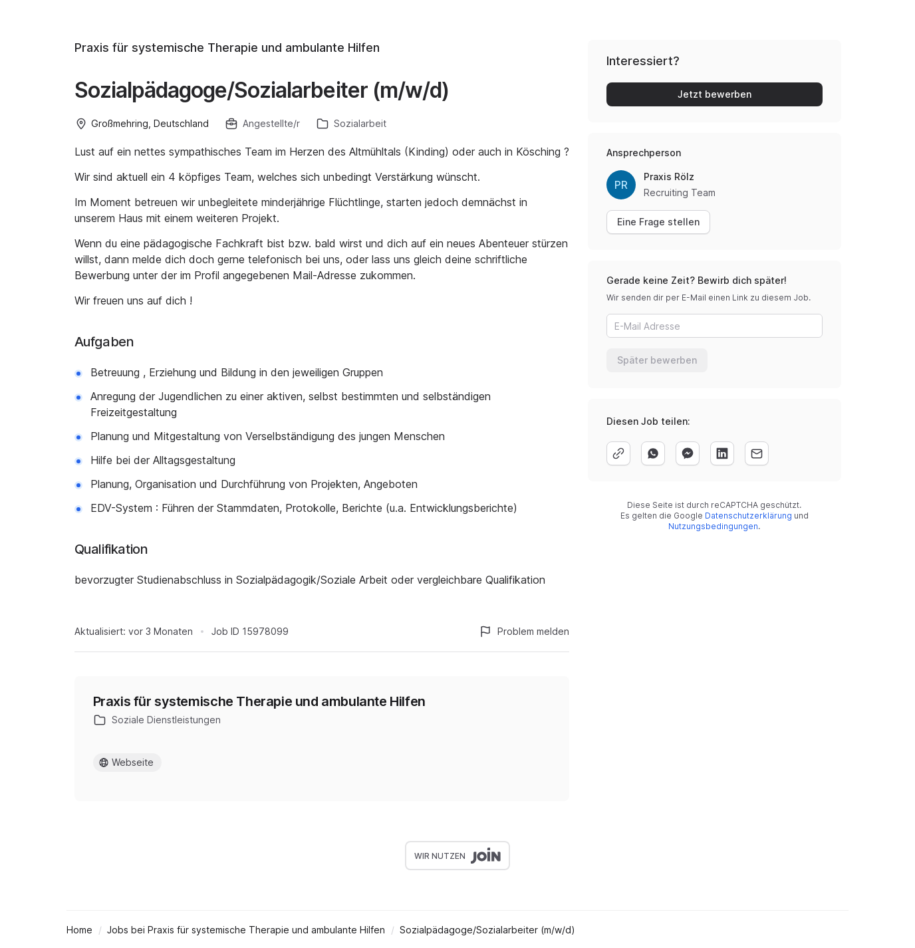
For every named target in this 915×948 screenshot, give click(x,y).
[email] (757, 453)
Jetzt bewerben (714, 94)
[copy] (618, 453)
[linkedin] (722, 453)
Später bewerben (657, 360)
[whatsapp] (653, 453)
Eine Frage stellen (658, 221)
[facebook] (688, 453)
